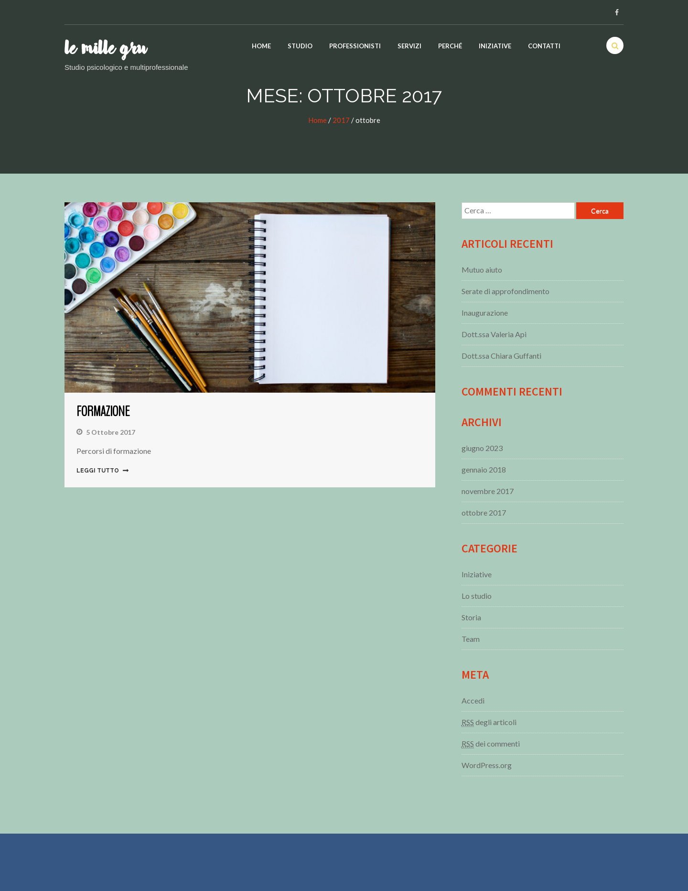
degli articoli (489, 722)
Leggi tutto (97, 470)
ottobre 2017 (484, 512)
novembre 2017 (488, 490)
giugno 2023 (482, 447)
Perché (450, 46)
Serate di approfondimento (505, 291)
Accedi (473, 700)
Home (261, 46)
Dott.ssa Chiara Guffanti (501, 355)
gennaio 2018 (484, 469)
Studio (300, 46)
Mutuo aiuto (482, 269)
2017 (341, 120)
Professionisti (355, 46)
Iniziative (495, 46)
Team (471, 638)
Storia (471, 617)
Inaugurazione (485, 312)
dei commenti (491, 743)
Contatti (544, 46)
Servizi (409, 46)
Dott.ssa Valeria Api (494, 334)
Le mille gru (105, 49)
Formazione (102, 411)
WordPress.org (487, 765)
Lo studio (477, 595)
